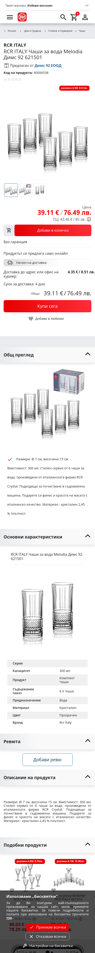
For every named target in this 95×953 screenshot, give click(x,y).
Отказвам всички (47, 936)
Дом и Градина (30, 30)
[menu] (9, 17)
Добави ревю (47, 760)
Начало (10, 31)
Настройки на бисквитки (47, 945)
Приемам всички (47, 927)
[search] (63, 17)
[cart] (74, 17)
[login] (85, 17)
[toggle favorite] (46, 319)
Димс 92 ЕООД (48, 65)
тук (9, 918)
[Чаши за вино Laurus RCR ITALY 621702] (27, 875)
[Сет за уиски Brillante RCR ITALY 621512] (68, 875)
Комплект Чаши (67, 680)
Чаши (80, 31)
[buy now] (47, 306)
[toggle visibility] (47, 355)
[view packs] (47, 230)
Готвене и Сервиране (58, 31)
